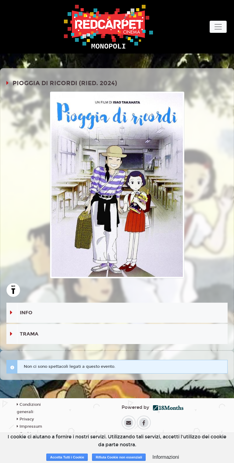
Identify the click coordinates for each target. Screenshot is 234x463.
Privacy (25, 419)
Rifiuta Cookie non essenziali (119, 457)
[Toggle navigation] (218, 27)
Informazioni (165, 457)
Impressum (29, 426)
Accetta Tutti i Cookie (67, 457)
